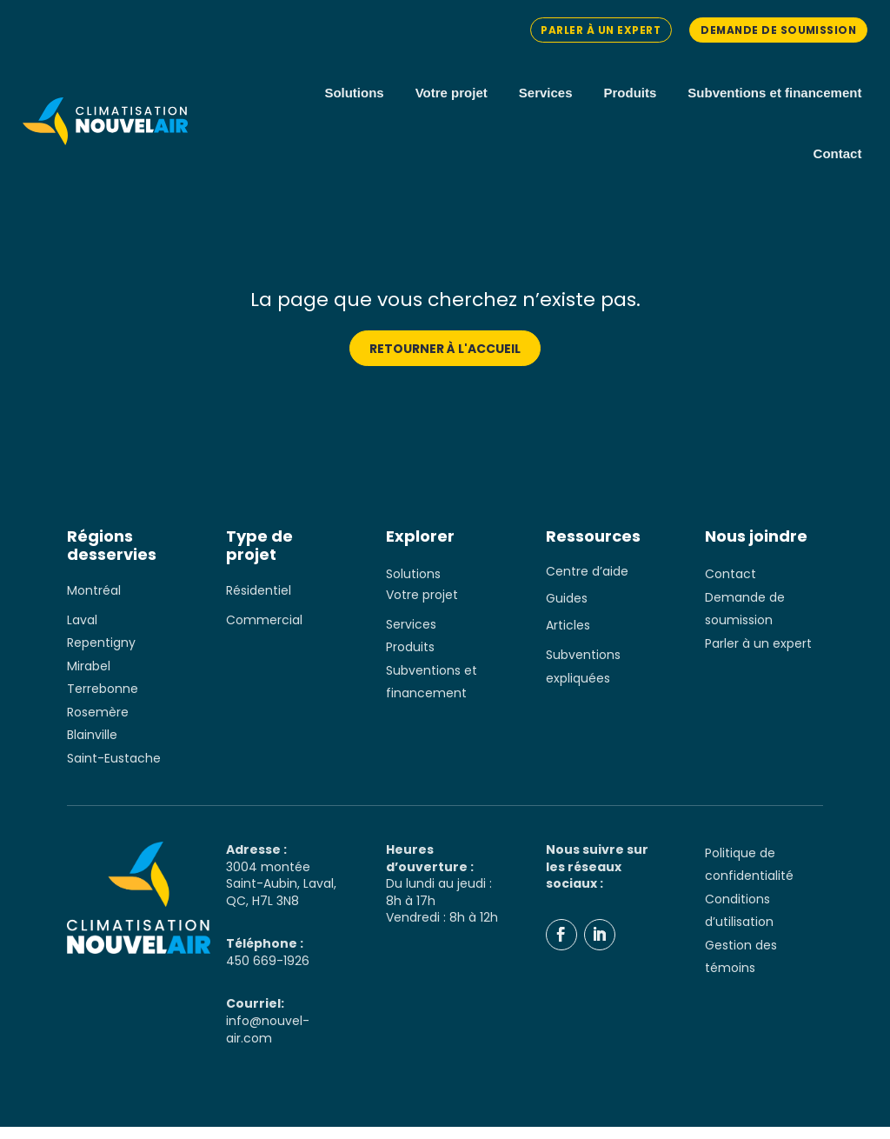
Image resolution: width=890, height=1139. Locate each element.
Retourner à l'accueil (445, 361)
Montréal (94, 602)
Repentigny (101, 655)
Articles (568, 638)
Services (546, 93)
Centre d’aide (587, 584)
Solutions (353, 93)
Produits (630, 93)
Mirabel (88, 678)
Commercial (264, 632)
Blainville (92, 747)
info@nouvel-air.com (267, 1042)
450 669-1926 (267, 973)
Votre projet (451, 93)
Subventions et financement (774, 93)
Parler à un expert (596, 30)
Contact (838, 154)
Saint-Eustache (114, 770)
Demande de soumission (777, 30)
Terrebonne (102, 701)
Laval (82, 632)
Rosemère (98, 724)
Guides (567, 611)
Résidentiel (258, 602)
